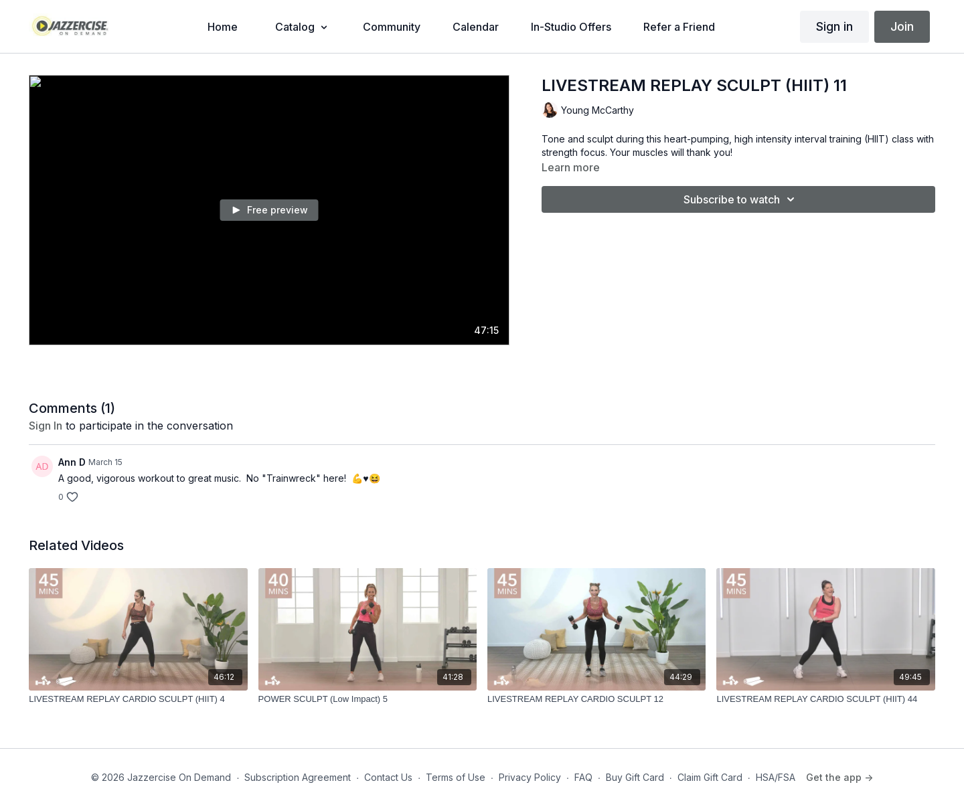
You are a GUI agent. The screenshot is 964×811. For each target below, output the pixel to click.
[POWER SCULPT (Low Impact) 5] (367, 699)
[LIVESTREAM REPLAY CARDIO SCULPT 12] (596, 699)
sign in (45, 425)
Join (902, 26)
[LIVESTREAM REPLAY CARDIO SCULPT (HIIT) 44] (825, 699)
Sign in (834, 26)
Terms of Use (455, 777)
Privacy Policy (530, 777)
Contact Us (388, 777)
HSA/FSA (775, 777)
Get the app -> (839, 777)
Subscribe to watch (741, 199)
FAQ (583, 777)
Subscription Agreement (297, 777)
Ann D (72, 462)
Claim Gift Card (709, 777)
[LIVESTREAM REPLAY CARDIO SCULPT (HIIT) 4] (138, 699)
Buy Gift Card (635, 777)
